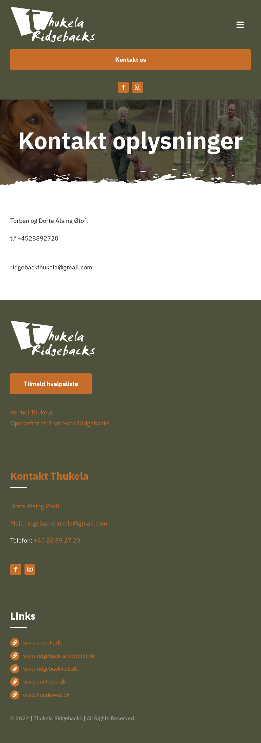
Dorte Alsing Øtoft (34, 506)
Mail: (17, 523)
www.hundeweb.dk (46, 694)
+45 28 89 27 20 (57, 540)
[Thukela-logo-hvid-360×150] (53, 10)
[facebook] (123, 87)
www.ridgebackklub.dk (50, 668)
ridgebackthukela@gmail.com (51, 267)
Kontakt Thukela (49, 475)
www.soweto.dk (42, 642)
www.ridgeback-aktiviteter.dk (58, 655)
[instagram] (137, 87)
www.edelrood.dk (44, 681)
